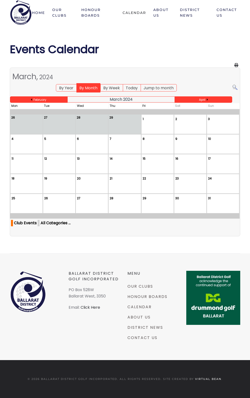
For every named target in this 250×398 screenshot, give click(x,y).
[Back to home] (21, 12)
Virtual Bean (208, 379)
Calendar (134, 13)
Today (132, 88)
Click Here (90, 307)
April (202, 100)
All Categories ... (56, 223)
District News (190, 13)
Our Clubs (59, 13)
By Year (66, 88)
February (39, 100)
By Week (111, 88)
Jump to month (159, 88)
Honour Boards (91, 13)
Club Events (25, 223)
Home (38, 13)
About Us (160, 13)
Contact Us (227, 13)
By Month (88, 88)
